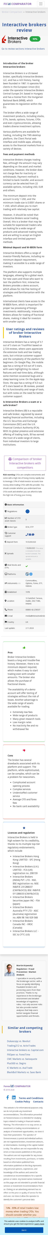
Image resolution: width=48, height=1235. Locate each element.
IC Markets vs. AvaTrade (19, 1067)
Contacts (38, 1101)
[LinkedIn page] (14, 1098)
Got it (24, 1230)
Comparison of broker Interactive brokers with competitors (25, 463)
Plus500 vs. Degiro (16, 1063)
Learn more (39, 1224)
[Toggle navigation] (41, 4)
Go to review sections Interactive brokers (23, 48)
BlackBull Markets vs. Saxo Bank (24, 1072)
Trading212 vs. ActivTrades (21, 1045)
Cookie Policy (23, 1101)
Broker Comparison (12, 11)
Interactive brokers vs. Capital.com (25, 1050)
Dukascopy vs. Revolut (18, 1041)
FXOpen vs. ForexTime (18, 1054)
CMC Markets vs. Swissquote (22, 1058)
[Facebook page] (7, 1098)
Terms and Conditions (31, 1098)
